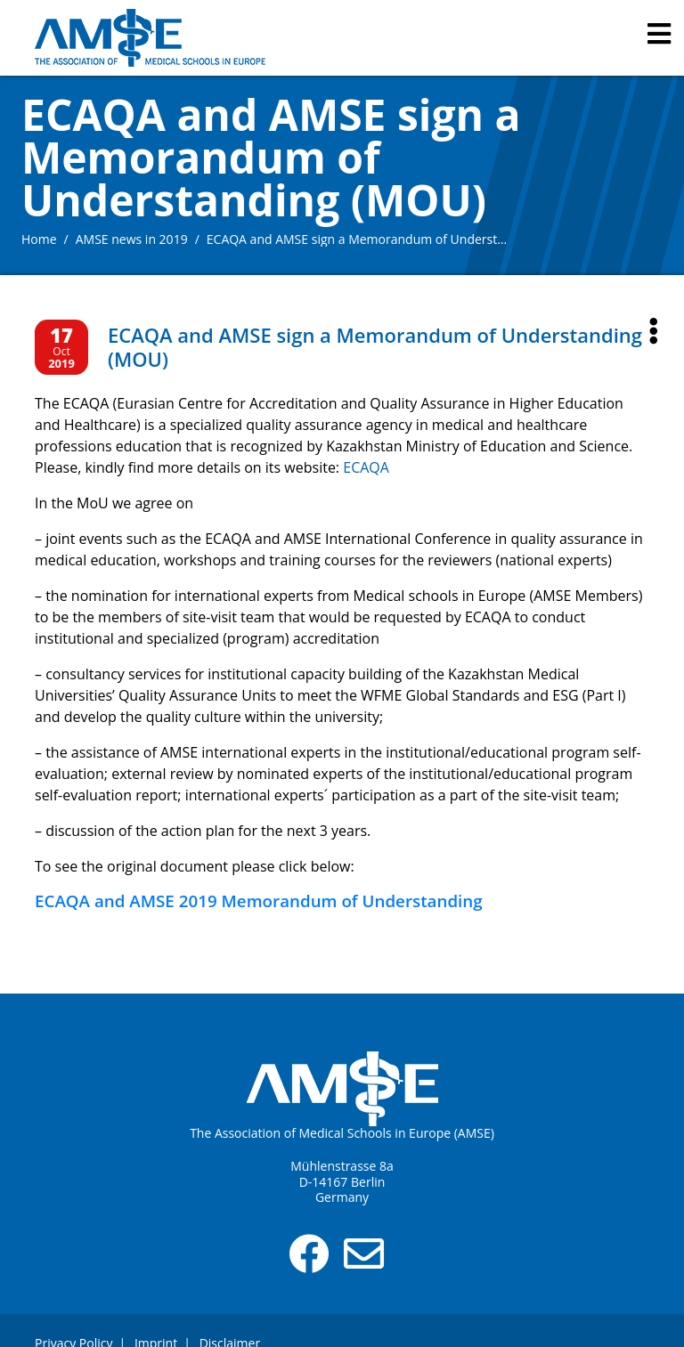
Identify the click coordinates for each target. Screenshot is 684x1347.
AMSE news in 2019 (132, 239)
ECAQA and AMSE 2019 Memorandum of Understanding (259, 901)
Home (39, 239)
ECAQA (366, 467)
